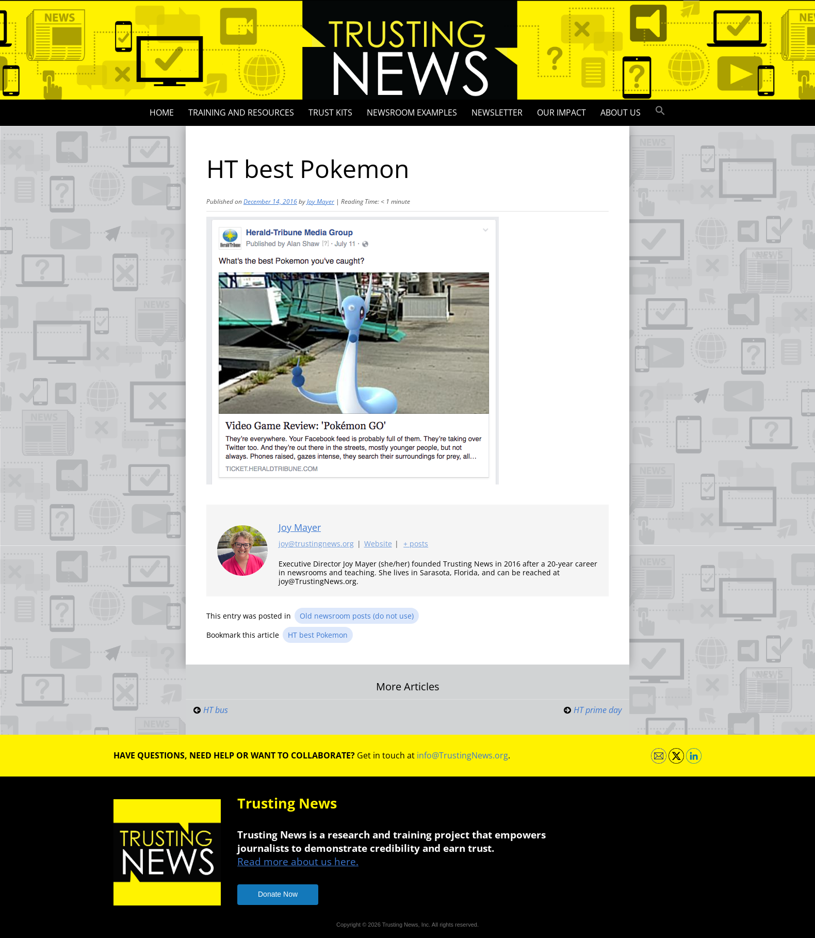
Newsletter (497, 112)
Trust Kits (330, 112)
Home (162, 112)
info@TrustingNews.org (462, 755)
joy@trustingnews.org (316, 544)
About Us (620, 112)
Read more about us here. (297, 861)
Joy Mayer (320, 201)
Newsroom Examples (412, 112)
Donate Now (278, 894)
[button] (660, 111)
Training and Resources (241, 112)
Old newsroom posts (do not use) (357, 616)
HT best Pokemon (318, 635)
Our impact (561, 112)
